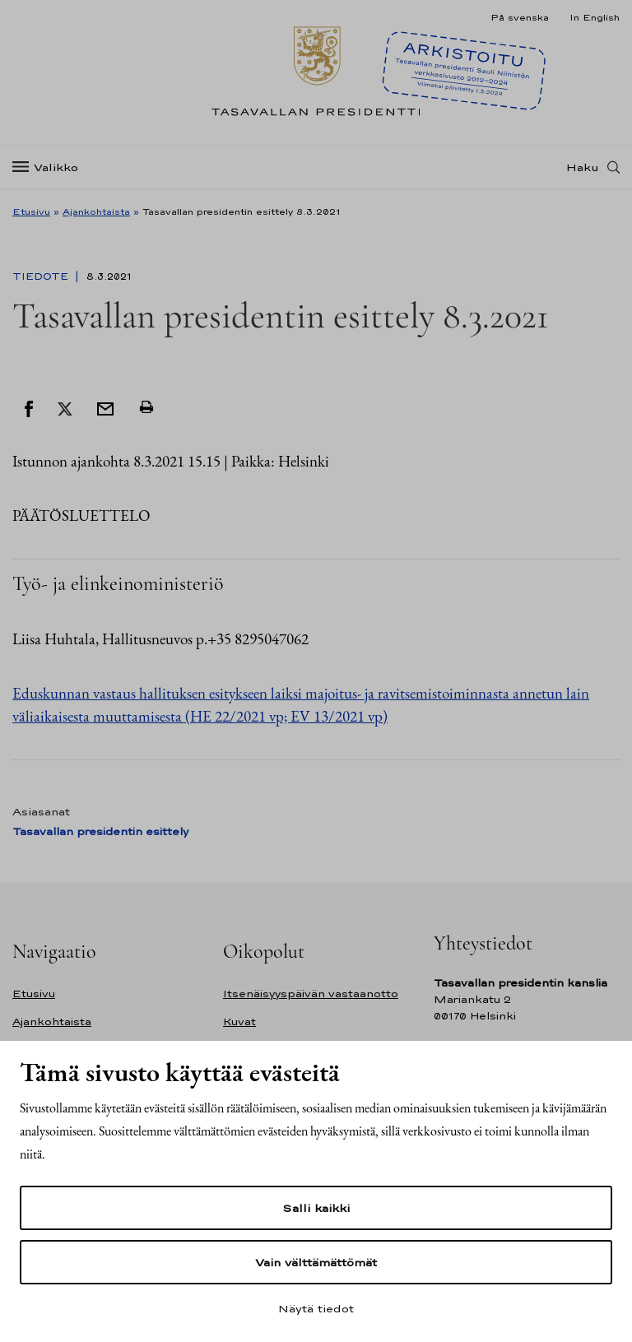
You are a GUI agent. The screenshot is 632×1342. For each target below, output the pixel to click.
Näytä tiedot (316, 1308)
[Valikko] (50, 167)
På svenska (519, 17)
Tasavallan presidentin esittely (100, 831)
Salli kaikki (316, 1207)
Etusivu (31, 211)
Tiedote (42, 276)
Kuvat (239, 1022)
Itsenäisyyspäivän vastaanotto (310, 994)
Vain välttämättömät (316, 1262)
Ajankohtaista (96, 211)
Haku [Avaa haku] (582, 167)
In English (594, 17)
